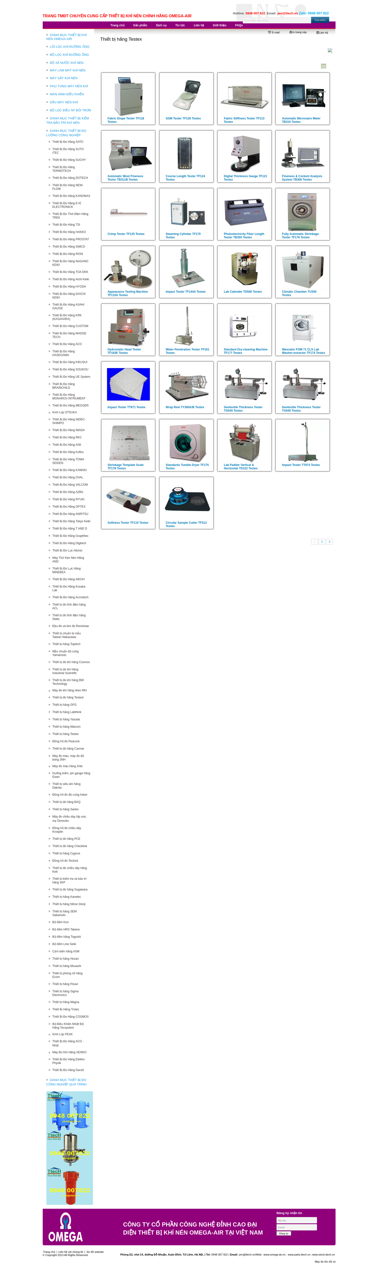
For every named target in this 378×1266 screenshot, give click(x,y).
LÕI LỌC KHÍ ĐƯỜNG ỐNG (70, 46)
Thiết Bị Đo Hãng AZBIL (68, 492)
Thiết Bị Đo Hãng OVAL (67, 477)
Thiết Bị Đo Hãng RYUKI (68, 499)
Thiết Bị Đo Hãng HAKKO (69, 232)
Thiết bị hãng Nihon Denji (68, 904)
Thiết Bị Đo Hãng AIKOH (68, 579)
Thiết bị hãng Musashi (66, 966)
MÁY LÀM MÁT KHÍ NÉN (67, 70)
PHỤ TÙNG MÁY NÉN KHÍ (69, 86)
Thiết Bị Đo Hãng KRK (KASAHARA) (67, 317)
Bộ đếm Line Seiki (64, 944)
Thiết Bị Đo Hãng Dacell (68, 1070)
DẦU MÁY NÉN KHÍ (64, 102)
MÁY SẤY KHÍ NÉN (64, 78)
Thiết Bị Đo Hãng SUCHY (69, 160)
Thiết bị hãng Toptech (66, 644)
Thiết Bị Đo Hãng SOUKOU (70, 369)
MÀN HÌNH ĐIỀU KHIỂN (67, 94)
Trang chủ (49, 1251)
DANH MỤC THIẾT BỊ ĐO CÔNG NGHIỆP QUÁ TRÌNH (66, 1082)
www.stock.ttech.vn (323, 1254)
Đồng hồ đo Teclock (65, 860)
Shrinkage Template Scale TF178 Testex (126, 466)
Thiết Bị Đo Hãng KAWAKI (69, 470)
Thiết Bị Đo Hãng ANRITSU (70, 514)
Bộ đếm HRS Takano (66, 929)
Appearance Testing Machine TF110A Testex (128, 293)
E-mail (273, 32)
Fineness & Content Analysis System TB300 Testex (302, 177)
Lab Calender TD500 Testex (243, 291)
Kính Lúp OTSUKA (64, 412)
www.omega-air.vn (274, 1254)
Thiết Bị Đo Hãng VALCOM (70, 484)
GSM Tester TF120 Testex (183, 118)
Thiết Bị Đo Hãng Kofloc (68, 452)
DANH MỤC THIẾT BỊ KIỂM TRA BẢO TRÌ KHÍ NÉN (67, 120)
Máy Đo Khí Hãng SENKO (69, 1052)
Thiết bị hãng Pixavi (65, 984)
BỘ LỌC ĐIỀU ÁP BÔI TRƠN (70, 110)
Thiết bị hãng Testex (65, 734)
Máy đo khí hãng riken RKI (69, 690)
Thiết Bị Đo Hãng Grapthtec (70, 536)
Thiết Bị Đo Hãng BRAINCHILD (63, 385)
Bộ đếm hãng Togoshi (66, 936)
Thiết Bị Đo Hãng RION (67, 254)
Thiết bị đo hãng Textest (68, 697)
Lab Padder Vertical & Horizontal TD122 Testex (240, 466)
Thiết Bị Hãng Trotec (65, 1009)
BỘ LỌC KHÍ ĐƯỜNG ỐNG (69, 55)
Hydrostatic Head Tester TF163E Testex (124, 351)
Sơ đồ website (95, 1251)
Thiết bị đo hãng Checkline (69, 846)
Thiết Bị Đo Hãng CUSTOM (70, 326)
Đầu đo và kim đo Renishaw (70, 626)
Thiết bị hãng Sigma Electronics (65, 993)
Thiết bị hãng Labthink (67, 712)
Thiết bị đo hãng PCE (66, 839)
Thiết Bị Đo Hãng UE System (71, 376)
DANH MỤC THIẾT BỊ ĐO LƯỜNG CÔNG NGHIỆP (66, 133)
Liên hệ (322, 32)
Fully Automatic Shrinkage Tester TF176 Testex (300, 235)
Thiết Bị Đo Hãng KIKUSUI (69, 362)
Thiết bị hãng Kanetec (66, 897)
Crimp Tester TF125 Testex (126, 234)
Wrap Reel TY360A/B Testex (185, 407)
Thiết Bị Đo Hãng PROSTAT (70, 239)
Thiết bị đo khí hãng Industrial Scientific (65, 671)
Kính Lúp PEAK (62, 1034)
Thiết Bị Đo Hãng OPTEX (69, 506)
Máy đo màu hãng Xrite (67, 766)
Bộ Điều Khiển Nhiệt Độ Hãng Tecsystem (68, 1025)
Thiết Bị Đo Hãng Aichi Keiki (70, 279)
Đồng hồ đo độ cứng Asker (70, 794)
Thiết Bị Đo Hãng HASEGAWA (63, 353)
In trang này (298, 32)
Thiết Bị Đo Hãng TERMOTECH (63, 169)
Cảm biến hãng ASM (66, 951)
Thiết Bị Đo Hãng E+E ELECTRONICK (66, 205)
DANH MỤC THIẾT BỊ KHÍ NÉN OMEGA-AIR (66, 37)
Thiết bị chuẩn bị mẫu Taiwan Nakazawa (66, 635)
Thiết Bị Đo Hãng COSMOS (70, 1016)
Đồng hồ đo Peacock (66, 741)
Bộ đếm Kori (60, 922)
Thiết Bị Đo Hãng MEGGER (70, 405)
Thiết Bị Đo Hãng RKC (67, 437)
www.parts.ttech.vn (299, 1254)
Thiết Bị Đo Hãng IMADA (68, 430)
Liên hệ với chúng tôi (71, 1251)
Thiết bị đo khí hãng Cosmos (71, 662)
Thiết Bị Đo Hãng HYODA (69, 286)
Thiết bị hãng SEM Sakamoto (64, 913)
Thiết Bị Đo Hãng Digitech (69, 543)
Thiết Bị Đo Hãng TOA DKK (70, 272)
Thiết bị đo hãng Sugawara (70, 889)
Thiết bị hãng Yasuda (66, 719)
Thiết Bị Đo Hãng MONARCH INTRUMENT (69, 396)
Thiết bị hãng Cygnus (66, 853)
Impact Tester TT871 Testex (127, 407)
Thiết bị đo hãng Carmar (68, 748)
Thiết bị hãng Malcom (66, 726)
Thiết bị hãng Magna (65, 1002)
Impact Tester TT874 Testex (301, 465)
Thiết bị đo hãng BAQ (66, 802)
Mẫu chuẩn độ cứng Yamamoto (65, 653)
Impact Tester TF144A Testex (186, 291)
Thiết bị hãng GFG (64, 704)
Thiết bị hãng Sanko (65, 809)
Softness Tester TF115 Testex (128, 522)
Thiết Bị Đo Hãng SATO (67, 142)
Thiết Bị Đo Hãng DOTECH (70, 178)
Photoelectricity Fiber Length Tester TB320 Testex (244, 235)
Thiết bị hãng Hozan (65, 958)
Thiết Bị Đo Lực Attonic (67, 550)
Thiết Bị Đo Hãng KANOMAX (71, 196)
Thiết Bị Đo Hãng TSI (66, 224)
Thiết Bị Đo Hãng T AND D (69, 528)
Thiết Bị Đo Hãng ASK (67, 444)
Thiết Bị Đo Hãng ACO (67, 344)
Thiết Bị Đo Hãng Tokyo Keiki (71, 521)
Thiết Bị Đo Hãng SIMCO (68, 246)
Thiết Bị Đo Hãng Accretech (70, 597)
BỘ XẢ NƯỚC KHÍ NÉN (67, 63)
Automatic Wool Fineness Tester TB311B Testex (125, 177)
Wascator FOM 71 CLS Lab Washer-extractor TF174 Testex (303, 351)
